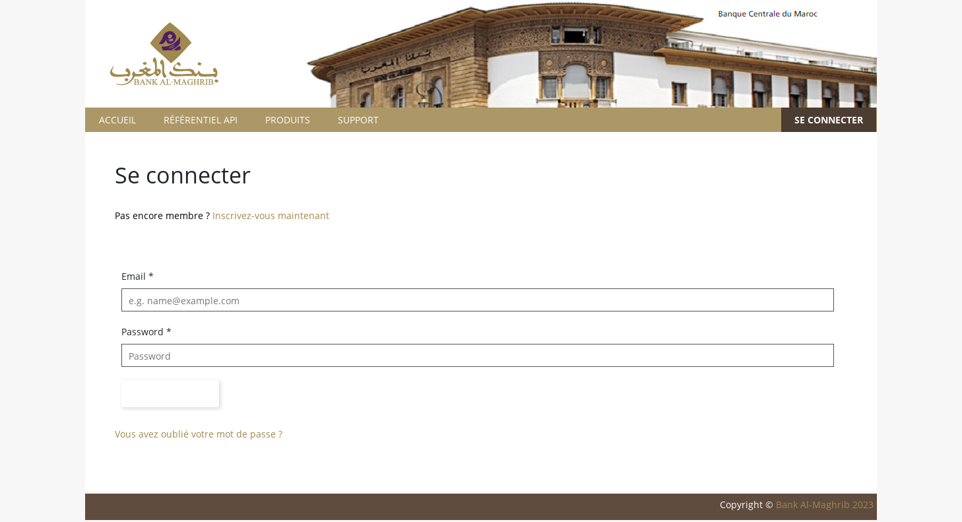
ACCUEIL (117, 120)
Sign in (170, 393)
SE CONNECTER (828, 120)
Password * (146, 331)
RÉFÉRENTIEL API (201, 120)
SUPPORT (358, 120)
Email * (137, 276)
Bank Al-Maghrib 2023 (825, 504)
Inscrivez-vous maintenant (270, 215)
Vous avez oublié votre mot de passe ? (198, 434)
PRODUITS (287, 120)
